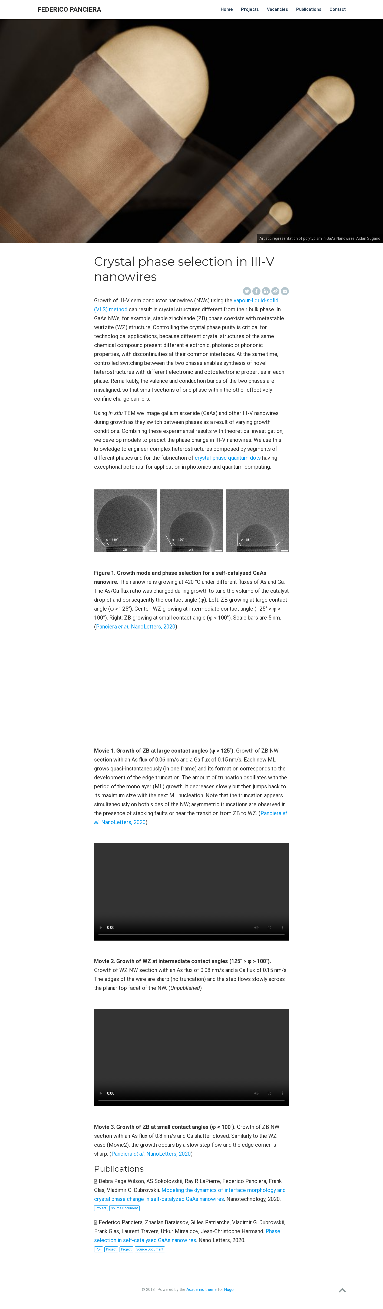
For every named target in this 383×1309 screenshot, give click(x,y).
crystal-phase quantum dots (228, 458)
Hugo (229, 1289)
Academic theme (201, 1289)
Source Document (124, 1208)
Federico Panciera (69, 9)
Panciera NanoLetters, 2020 (135, 626)
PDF (98, 1249)
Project (101, 1208)
